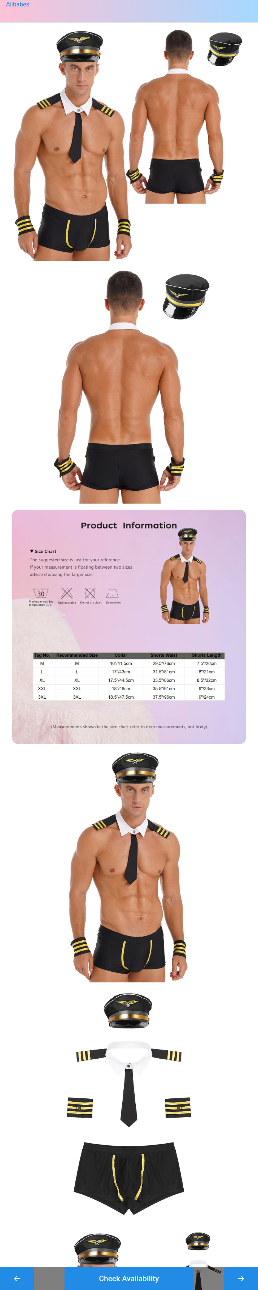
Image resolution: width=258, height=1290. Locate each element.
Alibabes (17, 4)
